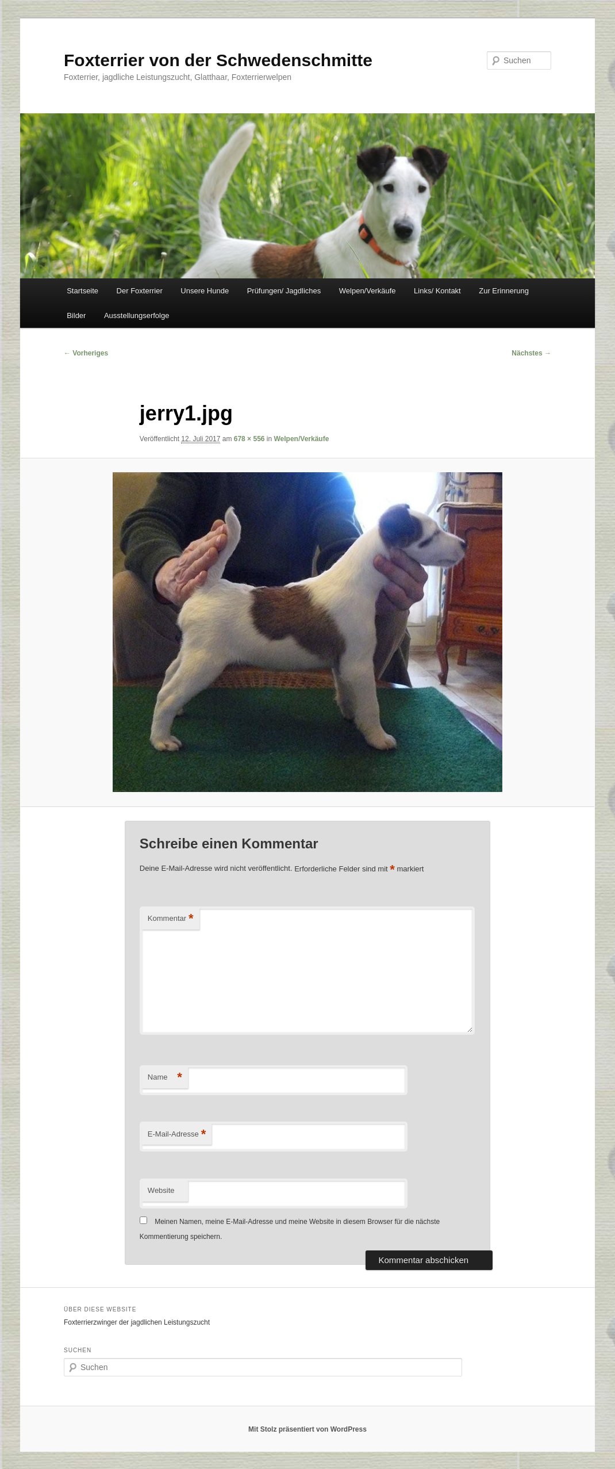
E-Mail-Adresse (177, 1134)
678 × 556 (249, 439)
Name (165, 1077)
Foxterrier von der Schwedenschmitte (218, 60)
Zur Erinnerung (504, 290)
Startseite (82, 290)
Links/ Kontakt (437, 290)
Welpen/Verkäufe (367, 290)
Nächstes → (531, 353)
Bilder (76, 315)
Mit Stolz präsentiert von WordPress (307, 1429)
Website (161, 1190)
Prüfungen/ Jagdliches (284, 290)
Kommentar (171, 919)
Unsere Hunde (204, 290)
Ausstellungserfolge (136, 315)
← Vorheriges (86, 353)
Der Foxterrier (140, 290)
